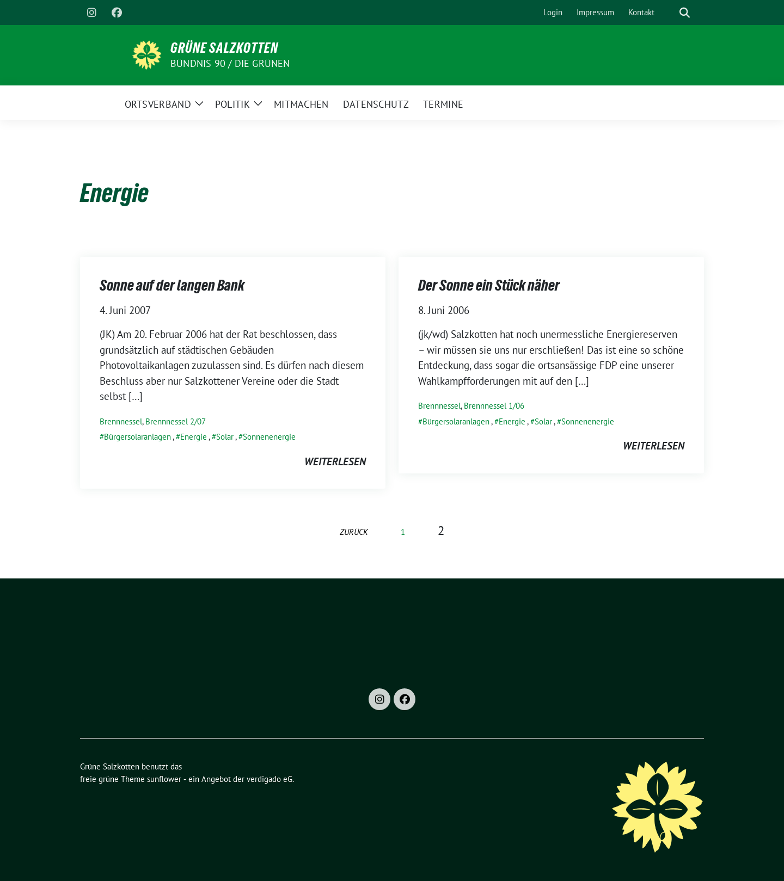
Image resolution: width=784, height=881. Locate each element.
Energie (193, 437)
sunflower (164, 779)
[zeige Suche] (684, 12)
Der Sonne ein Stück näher (489, 285)
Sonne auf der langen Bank (172, 285)
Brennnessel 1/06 (494, 406)
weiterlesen (335, 461)
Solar (225, 437)
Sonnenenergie (269, 437)
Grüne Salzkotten (224, 48)
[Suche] (669, 12)
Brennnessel (121, 421)
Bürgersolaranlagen (137, 437)
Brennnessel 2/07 (175, 421)
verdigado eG (269, 779)
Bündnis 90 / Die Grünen (230, 63)
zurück (354, 532)
